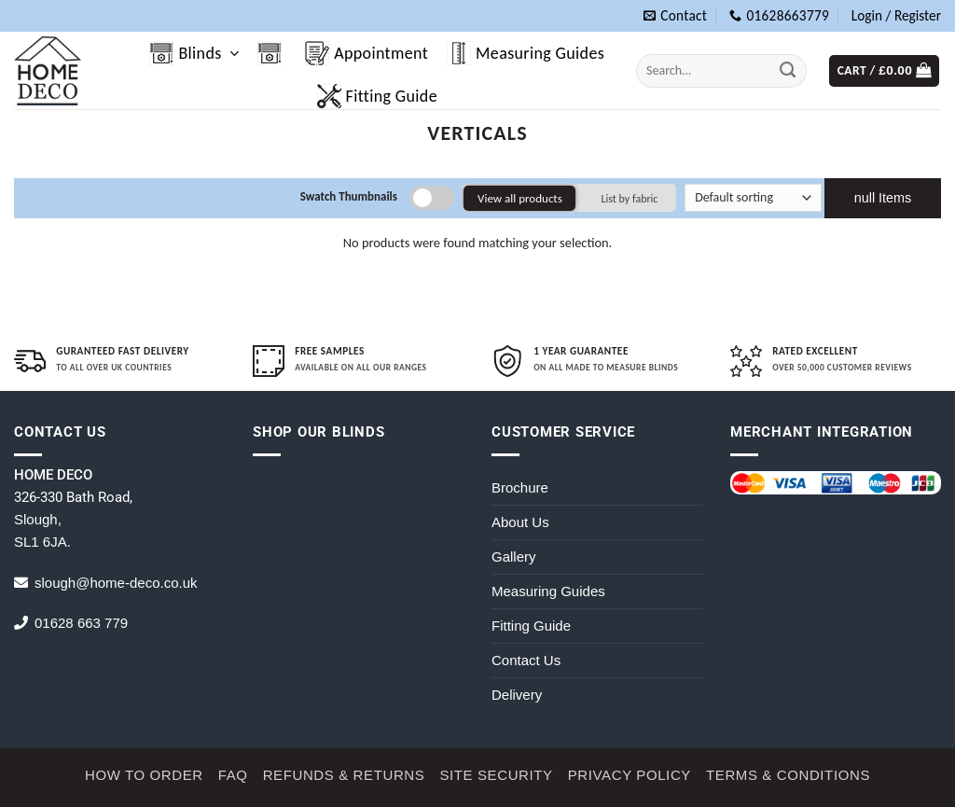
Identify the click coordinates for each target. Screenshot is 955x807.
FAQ (233, 775)
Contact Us (526, 660)
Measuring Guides (525, 53)
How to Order (144, 775)
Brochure (519, 487)
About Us (520, 522)
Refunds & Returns (344, 775)
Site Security (495, 775)
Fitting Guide (377, 96)
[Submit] (788, 70)
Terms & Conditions (788, 775)
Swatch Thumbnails (348, 196)
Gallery (513, 556)
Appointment (366, 53)
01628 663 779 (81, 623)
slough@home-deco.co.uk (116, 583)
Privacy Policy (629, 775)
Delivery (516, 695)
